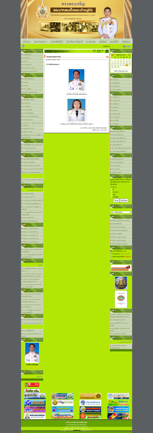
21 (112, 65)
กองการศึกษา (27, 89)
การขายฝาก (115, 117)
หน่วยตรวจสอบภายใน (29, 92)
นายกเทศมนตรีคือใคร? (118, 151)
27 (129, 65)
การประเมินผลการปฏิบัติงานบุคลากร (31, 208)
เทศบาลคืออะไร (116, 145)
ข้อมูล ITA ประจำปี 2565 (30, 228)
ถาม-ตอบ (114, 79)
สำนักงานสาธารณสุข (118, 240)
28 (112, 67)
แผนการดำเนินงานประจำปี (31, 165)
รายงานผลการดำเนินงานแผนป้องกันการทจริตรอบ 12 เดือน (32, 275)
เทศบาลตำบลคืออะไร (118, 138)
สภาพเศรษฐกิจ (27, 110)
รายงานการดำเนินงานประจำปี (32, 169)
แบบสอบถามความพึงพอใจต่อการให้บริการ (32, 251)
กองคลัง (25, 82)
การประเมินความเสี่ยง (118, 334)
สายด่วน (25, 61)
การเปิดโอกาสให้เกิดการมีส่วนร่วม (32, 181)
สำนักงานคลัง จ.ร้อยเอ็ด (118, 244)
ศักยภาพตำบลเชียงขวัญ (30, 116)
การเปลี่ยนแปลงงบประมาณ (31, 151)
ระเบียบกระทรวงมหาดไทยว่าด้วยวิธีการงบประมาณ (32, 301)
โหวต (116, 200)
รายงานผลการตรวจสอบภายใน (32, 319)
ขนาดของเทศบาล (117, 135)
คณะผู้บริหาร (26, 54)
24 (121, 65)
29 (115, 67)
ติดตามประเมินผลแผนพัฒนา (32, 172)
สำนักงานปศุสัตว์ (116, 234)
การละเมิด (114, 124)
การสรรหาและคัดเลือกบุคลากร (32, 200)
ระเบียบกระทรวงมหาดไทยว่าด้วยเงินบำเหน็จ (32, 295)
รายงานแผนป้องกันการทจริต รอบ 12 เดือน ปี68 (32, 286)
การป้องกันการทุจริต (117, 320)
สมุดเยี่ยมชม (115, 83)
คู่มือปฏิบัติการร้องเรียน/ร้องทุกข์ (120, 330)
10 (121, 61)
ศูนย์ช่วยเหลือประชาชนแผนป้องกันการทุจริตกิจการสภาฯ (120, 316)
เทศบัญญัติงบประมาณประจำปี (32, 145)
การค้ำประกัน (115, 100)
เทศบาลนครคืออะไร (117, 131)
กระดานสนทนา (116, 89)
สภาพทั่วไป (26, 103)
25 (124, 65)
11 (124, 61)
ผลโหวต (124, 200)
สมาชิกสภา (26, 58)
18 (124, 63)
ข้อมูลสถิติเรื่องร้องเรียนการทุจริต (120, 324)
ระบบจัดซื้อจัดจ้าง (28, 330)
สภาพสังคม (26, 106)
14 (112, 63)
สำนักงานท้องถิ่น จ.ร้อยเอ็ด (119, 220)
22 (115, 65)
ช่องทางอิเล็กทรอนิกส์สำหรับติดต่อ (31, 335)
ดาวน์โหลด (114, 86)
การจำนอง (114, 107)
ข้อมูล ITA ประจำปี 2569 (30, 242)
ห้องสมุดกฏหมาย (116, 159)
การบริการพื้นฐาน (28, 113)
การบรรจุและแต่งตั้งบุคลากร (31, 203)
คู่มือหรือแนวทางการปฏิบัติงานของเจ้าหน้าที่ (32, 136)
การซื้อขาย (114, 104)
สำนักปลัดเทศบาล (28, 79)
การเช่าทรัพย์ (115, 114)
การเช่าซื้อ (114, 120)
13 (129, 61)
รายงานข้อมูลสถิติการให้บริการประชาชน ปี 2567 (32, 256)
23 (118, 65)
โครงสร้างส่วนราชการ (29, 71)
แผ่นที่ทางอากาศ (28, 128)
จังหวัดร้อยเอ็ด (116, 224)
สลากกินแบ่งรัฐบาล (117, 162)
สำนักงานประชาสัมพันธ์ (118, 230)
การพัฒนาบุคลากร (28, 197)
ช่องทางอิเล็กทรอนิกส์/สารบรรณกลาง (118, 347)
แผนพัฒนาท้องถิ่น (28, 162)
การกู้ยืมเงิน (115, 97)
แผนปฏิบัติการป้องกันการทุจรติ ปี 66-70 (32, 270)
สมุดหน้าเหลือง (116, 172)
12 (126, 61)
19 (126, 63)
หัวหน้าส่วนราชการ (28, 68)
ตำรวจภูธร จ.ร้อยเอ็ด (118, 227)
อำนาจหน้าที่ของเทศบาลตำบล (120, 148)
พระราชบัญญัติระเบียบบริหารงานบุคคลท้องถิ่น (32, 311)
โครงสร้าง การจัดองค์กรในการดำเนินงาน (32, 124)
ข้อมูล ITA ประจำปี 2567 (30, 235)
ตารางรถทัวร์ (115, 166)
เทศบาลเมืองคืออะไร (117, 141)
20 (129, 63)
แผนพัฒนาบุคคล (28, 193)
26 (126, 65)
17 (121, 63)
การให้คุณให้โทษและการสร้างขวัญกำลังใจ (32, 213)
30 (118, 67)
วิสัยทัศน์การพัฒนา (28, 100)
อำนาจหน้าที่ (26, 64)
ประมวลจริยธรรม (28, 217)
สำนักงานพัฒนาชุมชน (118, 237)
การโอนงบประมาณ (29, 148)
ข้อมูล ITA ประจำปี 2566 (30, 232)
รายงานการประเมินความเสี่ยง (32, 323)
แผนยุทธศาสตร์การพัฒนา (31, 159)
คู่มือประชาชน (27, 132)
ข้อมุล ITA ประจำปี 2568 (30, 238)
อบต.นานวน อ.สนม (121, 212)
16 (118, 63)
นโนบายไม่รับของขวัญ (30, 221)
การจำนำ (114, 110)
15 (115, 63)
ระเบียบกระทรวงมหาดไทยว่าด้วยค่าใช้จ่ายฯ (32, 306)
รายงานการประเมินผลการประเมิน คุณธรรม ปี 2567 (31, 280)
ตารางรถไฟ (115, 169)
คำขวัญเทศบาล (27, 120)
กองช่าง (25, 85)
